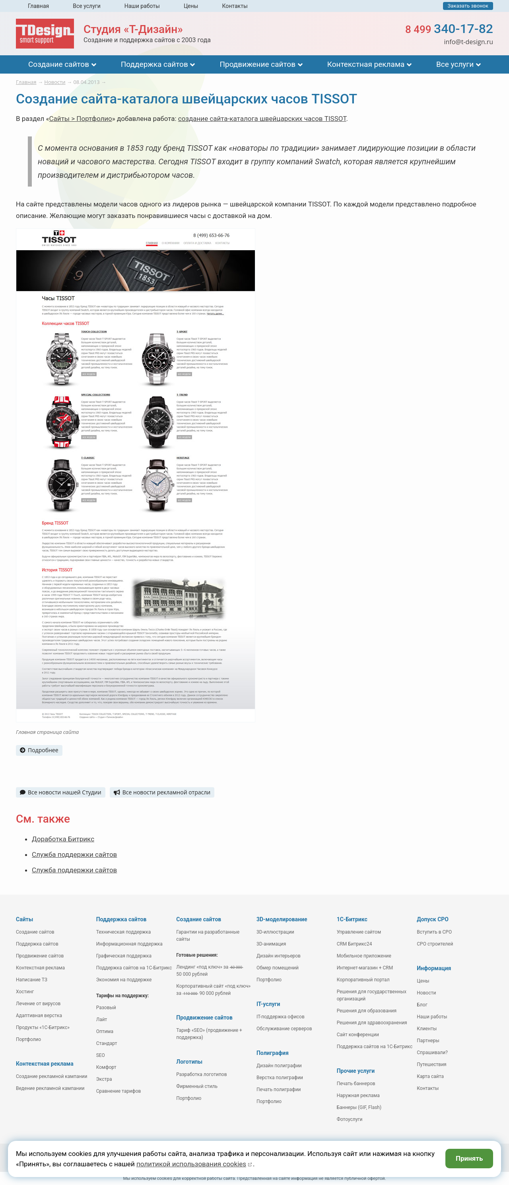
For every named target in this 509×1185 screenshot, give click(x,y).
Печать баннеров (356, 1083)
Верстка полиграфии (279, 1077)
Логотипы (189, 1062)
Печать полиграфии (278, 1089)
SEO (100, 1055)
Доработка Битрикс (63, 839)
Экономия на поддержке (124, 980)
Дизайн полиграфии (279, 1065)
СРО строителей (435, 944)
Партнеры (428, 1040)
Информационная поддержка (129, 944)
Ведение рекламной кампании (50, 1088)
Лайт (101, 1019)
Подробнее (39, 750)
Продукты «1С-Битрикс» (43, 1027)
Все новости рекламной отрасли (162, 792)
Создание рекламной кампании (51, 1076)
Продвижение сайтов (257, 64)
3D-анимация (271, 944)
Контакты (234, 6)
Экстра (104, 1079)
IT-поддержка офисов (280, 1017)
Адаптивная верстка (39, 1015)
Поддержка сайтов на (134, 968)
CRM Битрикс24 (354, 944)
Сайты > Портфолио (80, 119)
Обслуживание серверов (284, 1028)
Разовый (106, 1007)
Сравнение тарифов (118, 1091)
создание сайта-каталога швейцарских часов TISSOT (262, 119)
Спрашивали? (432, 1052)
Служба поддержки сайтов (74, 854)
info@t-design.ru (468, 41)
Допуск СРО (433, 919)
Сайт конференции (358, 1034)
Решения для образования (367, 1011)
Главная (38, 6)
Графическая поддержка (124, 956)
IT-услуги (268, 1004)
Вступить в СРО (434, 932)
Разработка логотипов (201, 1074)
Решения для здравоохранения (372, 1022)
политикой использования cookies (191, 1164)
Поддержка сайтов (154, 64)
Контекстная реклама (366, 64)
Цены (191, 6)
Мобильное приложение (364, 956)
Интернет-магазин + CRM (365, 968)
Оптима (104, 1031)
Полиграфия (272, 1053)
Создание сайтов (58, 64)
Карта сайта (430, 1076)
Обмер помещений (277, 968)
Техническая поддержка (123, 932)
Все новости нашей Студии (60, 792)
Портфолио (28, 1039)
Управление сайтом (359, 932)
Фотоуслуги (350, 1119)
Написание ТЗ (31, 980)
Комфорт (106, 1067)
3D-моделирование (281, 919)
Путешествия (431, 1064)
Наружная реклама (358, 1095)
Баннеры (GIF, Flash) (359, 1107)
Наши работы (142, 6)
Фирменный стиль (197, 1086)
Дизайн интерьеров (278, 956)
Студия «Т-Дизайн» (133, 29)
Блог (422, 1005)
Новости (426, 993)
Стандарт (106, 1043)
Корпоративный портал (363, 980)
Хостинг (25, 991)
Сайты (24, 919)
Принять (469, 1158)
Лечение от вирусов (38, 1003)
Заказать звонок (468, 6)
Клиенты (427, 1028)
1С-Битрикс (352, 919)
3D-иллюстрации (275, 932)
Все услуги (87, 6)
